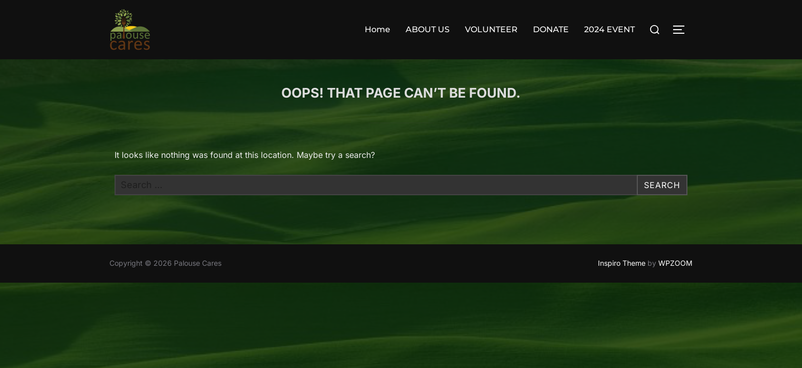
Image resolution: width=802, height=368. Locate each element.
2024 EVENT (609, 29)
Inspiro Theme (621, 263)
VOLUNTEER (491, 29)
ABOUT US (428, 29)
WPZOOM (675, 263)
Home (377, 29)
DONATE (551, 29)
